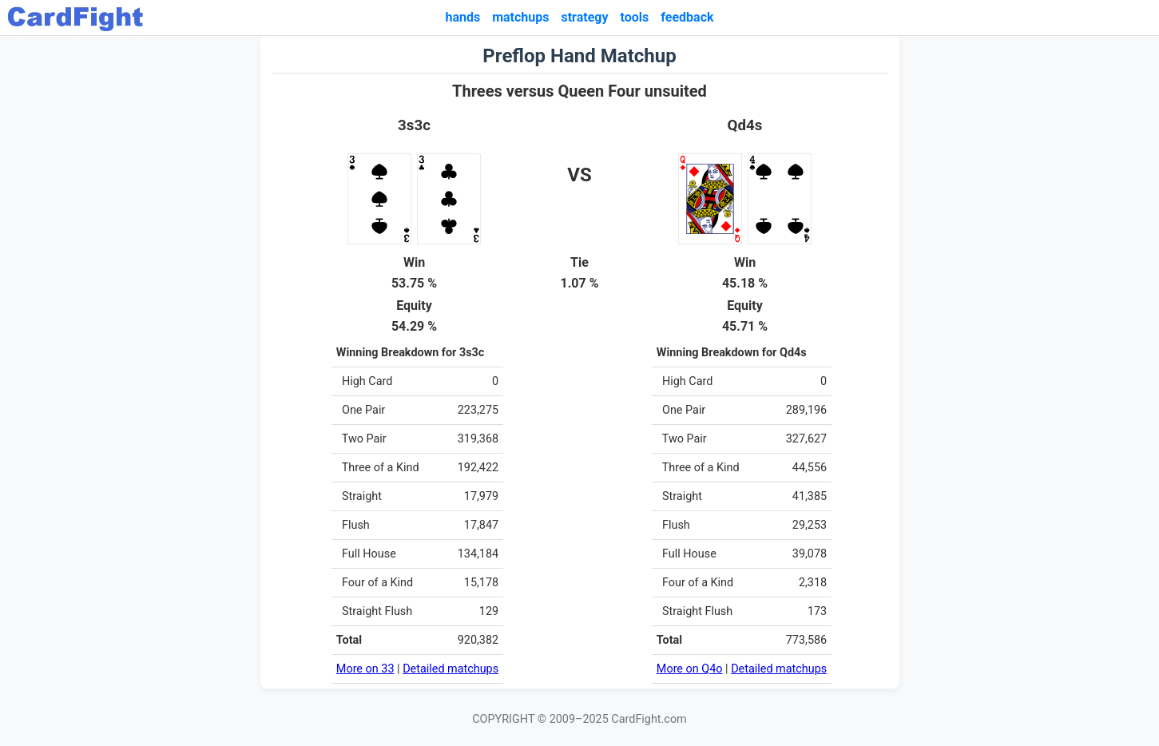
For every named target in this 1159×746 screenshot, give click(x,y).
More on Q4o (690, 669)
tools (635, 17)
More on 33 (365, 669)
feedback (687, 17)
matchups (520, 17)
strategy (584, 17)
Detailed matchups (450, 669)
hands (462, 17)
